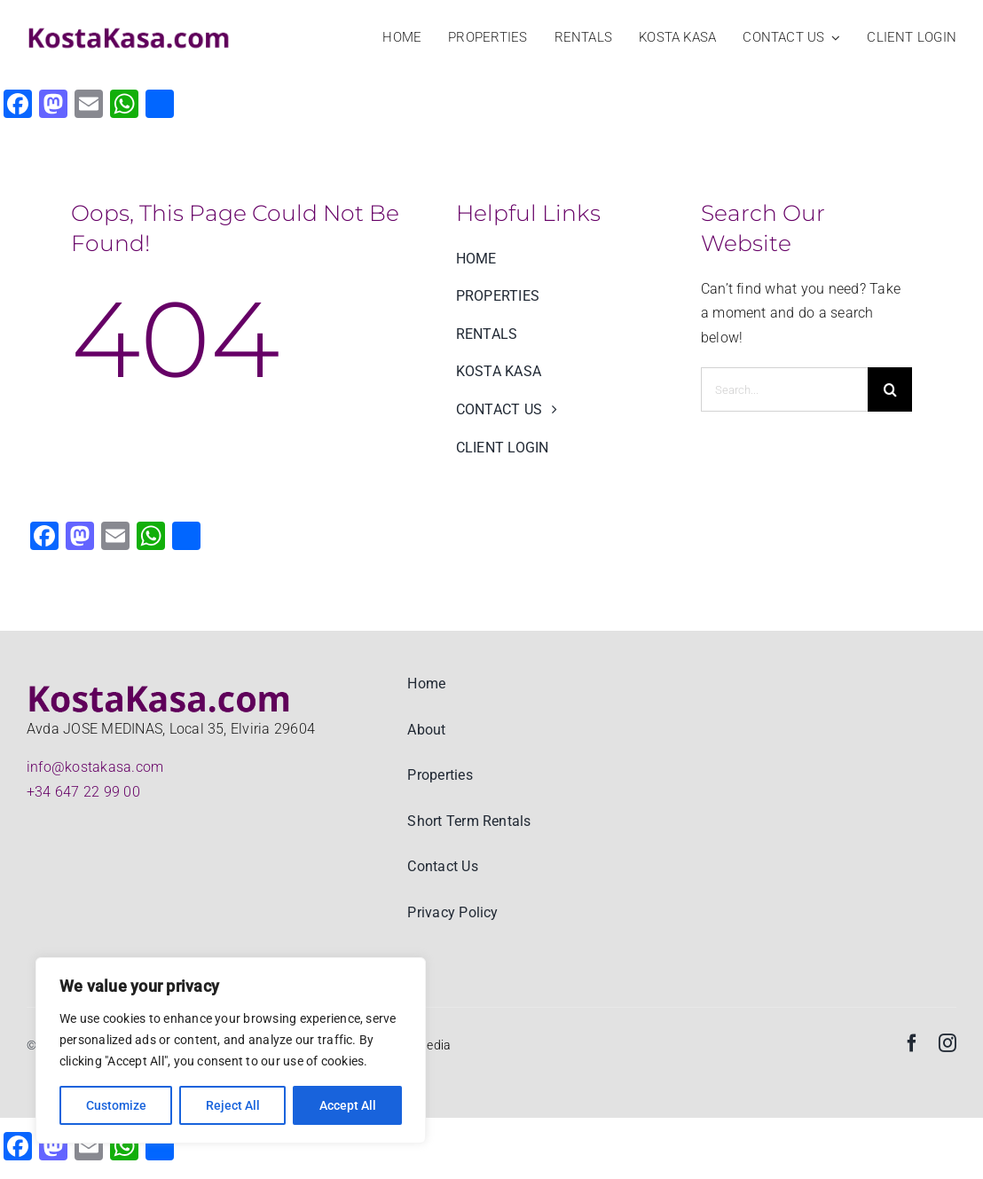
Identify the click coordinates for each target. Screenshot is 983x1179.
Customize (116, 1105)
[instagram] (947, 1043)
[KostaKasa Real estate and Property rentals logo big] (129, 30)
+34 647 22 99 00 (83, 791)
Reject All (233, 1105)
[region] (230, 1050)
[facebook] (912, 1043)
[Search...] (784, 389)
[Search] (890, 389)
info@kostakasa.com (95, 766)
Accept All (347, 1105)
